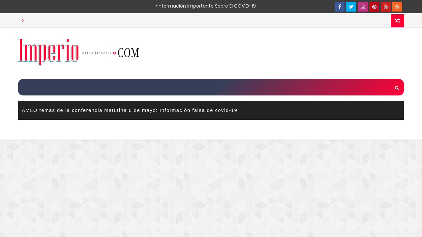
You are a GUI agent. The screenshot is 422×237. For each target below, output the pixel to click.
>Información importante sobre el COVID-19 (180, 6)
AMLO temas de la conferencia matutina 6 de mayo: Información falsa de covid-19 (129, 110)
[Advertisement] (283, 53)
